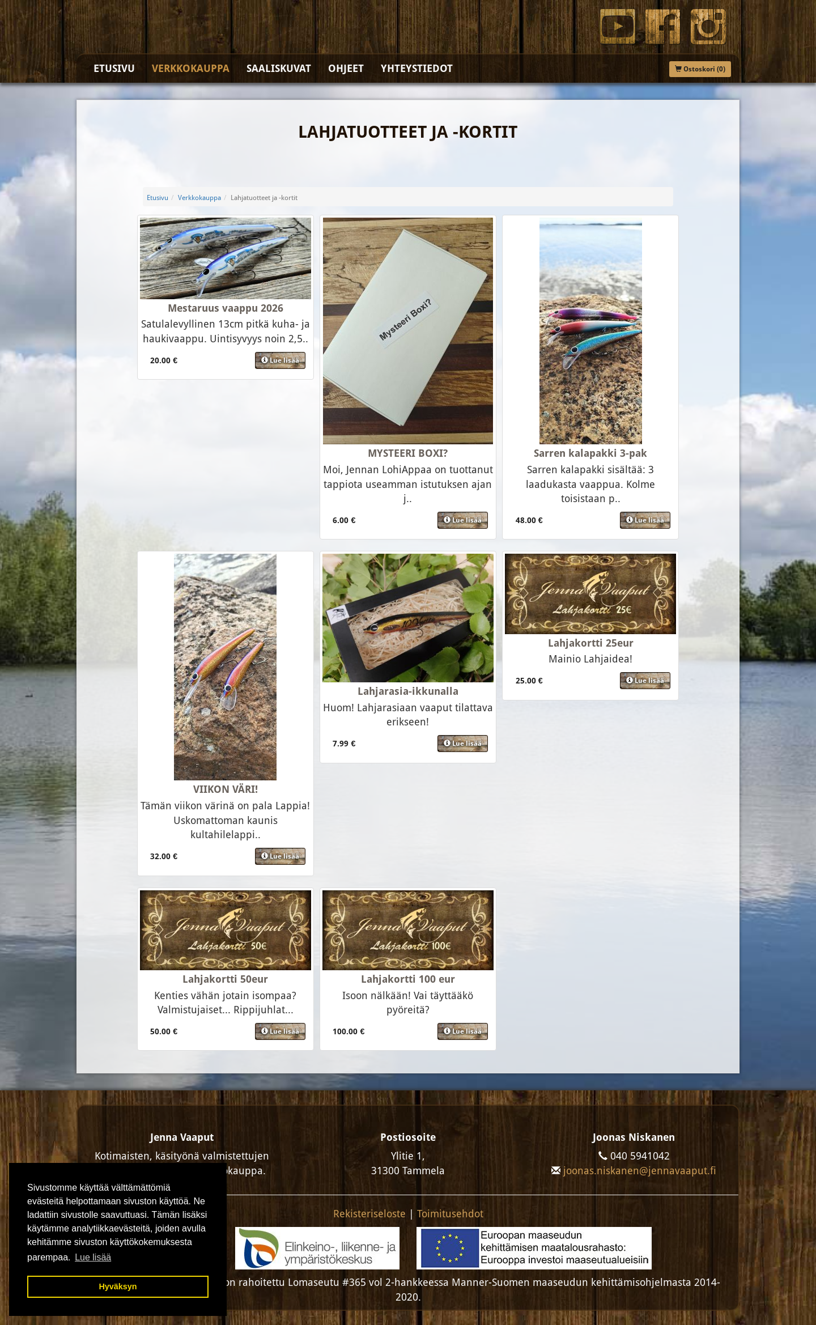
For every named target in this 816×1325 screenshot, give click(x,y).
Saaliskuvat (278, 68)
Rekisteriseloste (369, 1214)
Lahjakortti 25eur (591, 643)
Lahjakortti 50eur (225, 979)
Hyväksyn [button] (118, 1286)
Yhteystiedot (417, 68)
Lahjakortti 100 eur (408, 979)
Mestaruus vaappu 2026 (225, 308)
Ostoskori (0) (700, 69)
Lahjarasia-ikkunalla (408, 691)
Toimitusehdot (450, 1214)
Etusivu (114, 68)
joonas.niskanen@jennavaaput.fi (639, 1171)
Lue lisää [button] (93, 1257)
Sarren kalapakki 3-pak (590, 453)
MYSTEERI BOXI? (408, 453)
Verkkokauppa (191, 68)
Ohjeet (346, 68)
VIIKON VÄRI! (225, 789)
